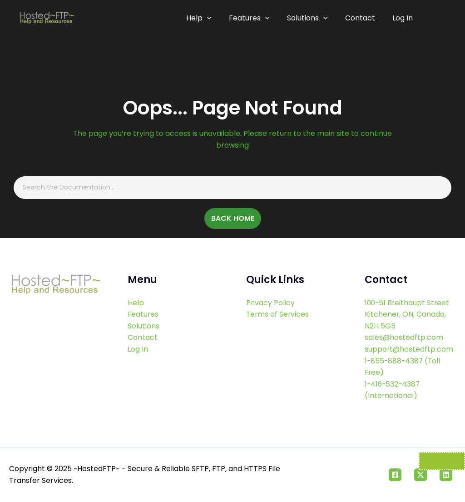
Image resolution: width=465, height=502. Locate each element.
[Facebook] (395, 475)
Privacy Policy (270, 303)
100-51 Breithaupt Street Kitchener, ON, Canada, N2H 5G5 (408, 314)
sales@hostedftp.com (404, 338)
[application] (211, 18)
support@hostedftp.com (409, 349)
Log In (402, 18)
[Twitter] (420, 475)
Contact (361, 18)
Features (252, 18)
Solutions (309, 18)
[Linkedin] (446, 475)
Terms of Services (278, 314)
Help (203, 18)
